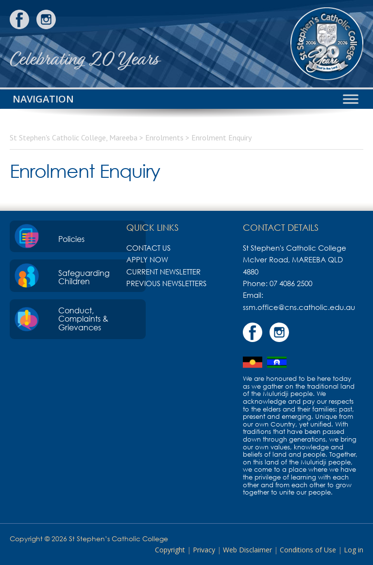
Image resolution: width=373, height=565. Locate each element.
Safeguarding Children (84, 277)
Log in (353, 549)
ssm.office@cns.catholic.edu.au (299, 307)
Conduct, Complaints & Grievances (83, 319)
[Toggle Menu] (350, 98)
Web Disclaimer (247, 549)
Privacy (204, 549)
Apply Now (147, 259)
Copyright (170, 549)
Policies (71, 239)
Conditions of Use (308, 549)
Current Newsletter (163, 271)
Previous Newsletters (166, 283)
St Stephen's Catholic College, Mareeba (326, 43)
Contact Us (148, 247)
